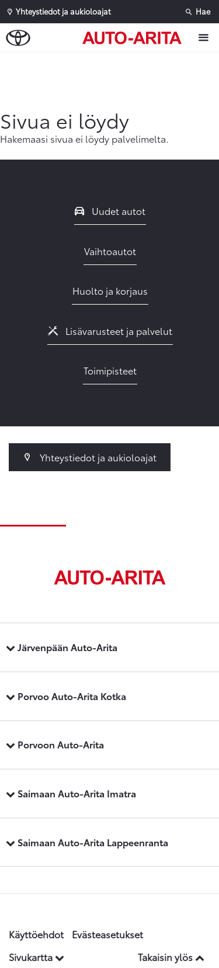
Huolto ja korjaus (110, 290)
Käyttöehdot (36, 934)
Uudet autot (110, 210)
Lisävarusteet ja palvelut (110, 330)
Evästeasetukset (107, 934)
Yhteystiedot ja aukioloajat (90, 457)
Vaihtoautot (110, 250)
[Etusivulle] (135, 37)
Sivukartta (36, 956)
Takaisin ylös (171, 956)
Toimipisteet (110, 370)
